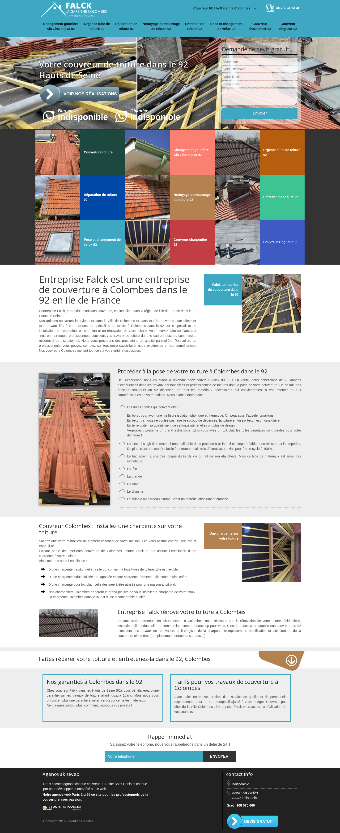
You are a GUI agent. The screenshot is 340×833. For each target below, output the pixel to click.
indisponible (75, 117)
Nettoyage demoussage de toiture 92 (161, 26)
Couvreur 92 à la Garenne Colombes (221, 8)
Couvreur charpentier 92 (259, 26)
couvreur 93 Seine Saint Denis (109, 784)
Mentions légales (80, 821)
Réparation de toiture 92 (126, 26)
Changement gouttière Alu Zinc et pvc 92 (60, 26)
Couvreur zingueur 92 (288, 26)
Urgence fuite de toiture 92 (97, 26)
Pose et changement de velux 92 (226, 26)
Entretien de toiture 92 (194, 26)
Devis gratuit (288, 8)
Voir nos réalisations (90, 94)
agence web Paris (66, 794)
